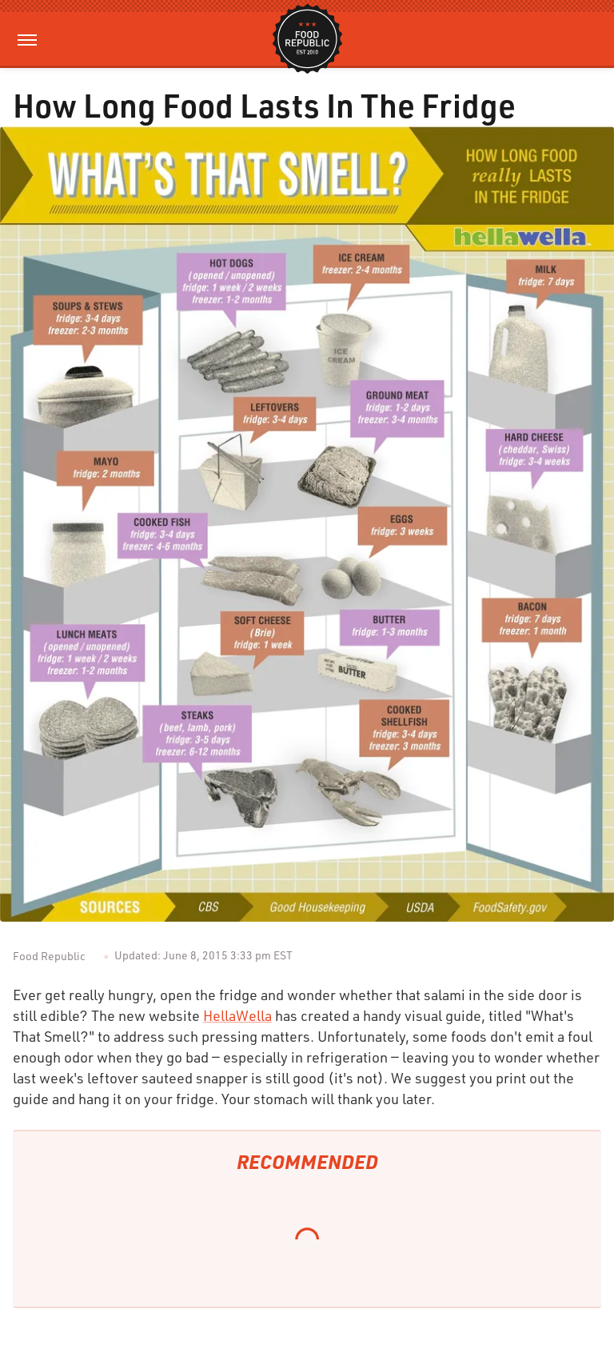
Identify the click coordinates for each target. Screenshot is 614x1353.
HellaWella (237, 1015)
